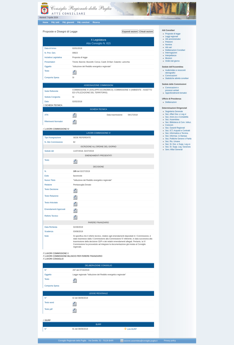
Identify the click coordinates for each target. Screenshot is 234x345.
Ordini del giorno (172, 61)
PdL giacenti (68, 22)
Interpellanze (170, 55)
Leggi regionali (171, 36)
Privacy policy (170, 341)
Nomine (168, 44)
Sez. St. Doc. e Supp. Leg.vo (177, 144)
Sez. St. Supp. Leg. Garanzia (177, 147)
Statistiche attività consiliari (176, 78)
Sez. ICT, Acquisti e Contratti (177, 130)
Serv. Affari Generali (173, 149)
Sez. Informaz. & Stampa (176, 136)
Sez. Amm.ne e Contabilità (176, 117)
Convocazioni (171, 75)
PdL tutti (55, 22)
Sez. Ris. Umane (172, 141)
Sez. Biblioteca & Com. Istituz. (178, 122)
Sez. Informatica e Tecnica (176, 133)
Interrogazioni (171, 53)
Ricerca (96, 22)
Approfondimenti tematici (176, 93)
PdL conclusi (83, 22)
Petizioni (169, 42)
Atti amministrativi (173, 39)
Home (45, 22)
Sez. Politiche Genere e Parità (178, 139)
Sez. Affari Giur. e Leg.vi (175, 114)
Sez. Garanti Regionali (175, 128)
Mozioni (168, 58)
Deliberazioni (170, 102)
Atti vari (168, 47)
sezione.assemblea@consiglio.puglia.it (139, 341)
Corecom (169, 125)
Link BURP (130, 329)
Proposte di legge (172, 34)
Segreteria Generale (174, 111)
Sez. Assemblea (172, 119)
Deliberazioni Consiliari (175, 50)
